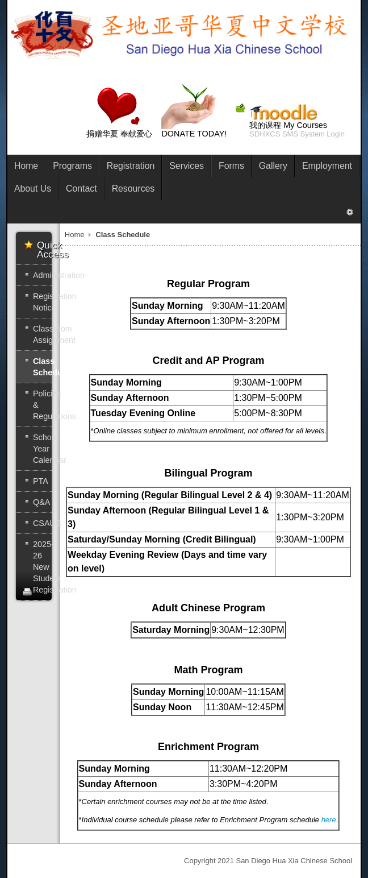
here (328, 819)
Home (75, 234)
